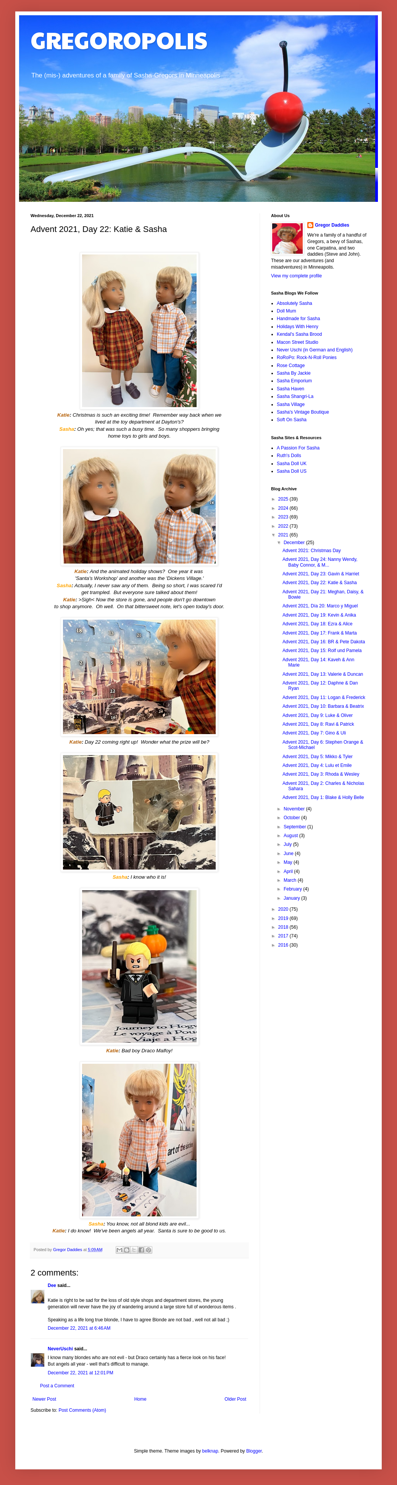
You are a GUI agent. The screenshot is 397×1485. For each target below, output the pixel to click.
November (295, 809)
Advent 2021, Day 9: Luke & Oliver (317, 715)
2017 (284, 936)
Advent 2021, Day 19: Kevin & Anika (319, 615)
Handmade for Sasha (298, 318)
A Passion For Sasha (298, 448)
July (288, 844)
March (291, 880)
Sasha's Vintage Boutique (303, 412)
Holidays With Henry (297, 326)
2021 (284, 535)
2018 (284, 927)
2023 (284, 517)
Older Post (235, 1399)
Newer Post (44, 1399)
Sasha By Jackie (294, 373)
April (289, 871)
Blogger (254, 1451)
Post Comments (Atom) (82, 1410)
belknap (210, 1451)
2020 (284, 909)
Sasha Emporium (294, 380)
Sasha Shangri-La (295, 396)
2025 (284, 499)
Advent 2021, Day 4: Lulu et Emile (317, 765)
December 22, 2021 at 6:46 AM (79, 1328)
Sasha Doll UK (292, 463)
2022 (284, 526)
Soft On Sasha (292, 419)
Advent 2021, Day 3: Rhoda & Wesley (320, 774)
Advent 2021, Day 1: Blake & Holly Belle (323, 797)
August (291, 835)
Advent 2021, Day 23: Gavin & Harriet (320, 574)
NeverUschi (60, 1348)
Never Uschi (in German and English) (315, 350)
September (295, 826)
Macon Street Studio (297, 342)
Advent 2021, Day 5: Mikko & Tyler (317, 756)
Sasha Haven (290, 388)
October (292, 817)
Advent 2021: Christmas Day (311, 550)
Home (140, 1399)
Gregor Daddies (332, 225)
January (292, 898)
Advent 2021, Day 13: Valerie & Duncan (322, 674)
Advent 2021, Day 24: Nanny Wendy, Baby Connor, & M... (319, 562)
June (289, 853)
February (293, 889)
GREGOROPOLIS (119, 40)
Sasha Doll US (292, 471)
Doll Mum (286, 311)
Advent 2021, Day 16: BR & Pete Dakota (323, 641)
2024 (284, 508)
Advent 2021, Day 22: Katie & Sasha (319, 582)
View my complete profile (296, 276)
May (289, 862)
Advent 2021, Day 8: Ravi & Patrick (318, 724)
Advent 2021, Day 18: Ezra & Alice (317, 624)
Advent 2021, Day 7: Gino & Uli (314, 733)
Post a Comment (57, 1385)
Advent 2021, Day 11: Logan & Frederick (323, 697)
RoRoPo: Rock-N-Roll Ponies (307, 357)
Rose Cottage (291, 365)
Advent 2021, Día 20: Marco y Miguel (320, 606)
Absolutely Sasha (294, 303)
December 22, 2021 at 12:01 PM (80, 1372)
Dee (52, 1285)
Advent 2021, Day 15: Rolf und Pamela (321, 650)
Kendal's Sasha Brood (299, 334)
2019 (284, 918)
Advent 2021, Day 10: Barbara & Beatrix (323, 706)
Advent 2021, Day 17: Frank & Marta (319, 633)
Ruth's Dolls (289, 455)
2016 (284, 945)
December (295, 542)
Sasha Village (291, 404)
